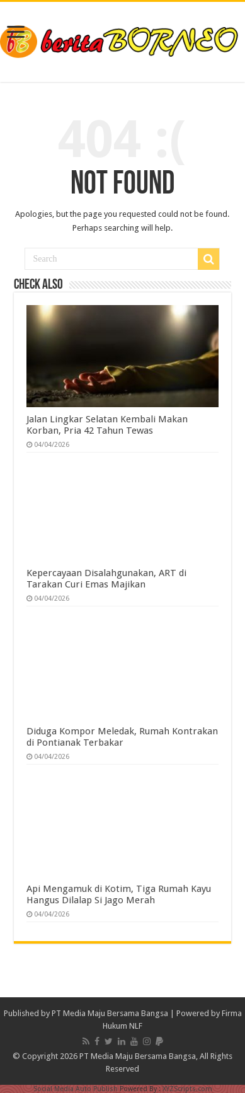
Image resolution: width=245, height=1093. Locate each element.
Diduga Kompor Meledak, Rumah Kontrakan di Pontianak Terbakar (122, 737)
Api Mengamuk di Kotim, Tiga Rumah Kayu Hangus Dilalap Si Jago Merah (118, 894)
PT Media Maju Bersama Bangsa (110, 1013)
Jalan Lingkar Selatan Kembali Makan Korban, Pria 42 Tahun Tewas (107, 424)
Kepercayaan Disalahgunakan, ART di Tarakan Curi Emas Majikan (106, 578)
